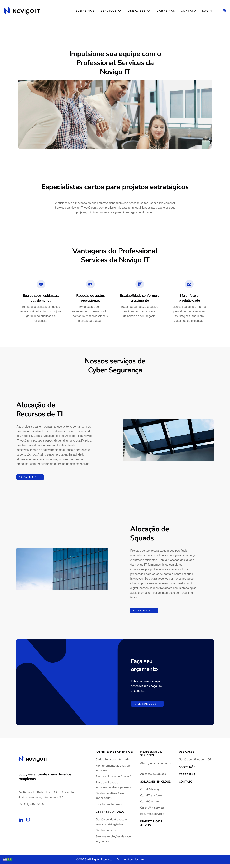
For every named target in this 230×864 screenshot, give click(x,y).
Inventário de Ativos (151, 823)
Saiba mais (30, 477)
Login (207, 10)
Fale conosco (147, 703)
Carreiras (166, 10)
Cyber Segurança (110, 812)
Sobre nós (86, 10)
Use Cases (140, 10)
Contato (189, 10)
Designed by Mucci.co (130, 859)
